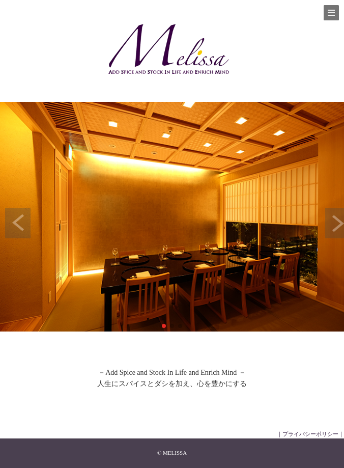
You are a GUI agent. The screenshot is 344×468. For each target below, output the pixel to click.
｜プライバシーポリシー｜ (310, 434)
